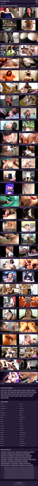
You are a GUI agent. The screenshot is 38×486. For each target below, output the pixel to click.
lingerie (5, 392)
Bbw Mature (21, 441)
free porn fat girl (22, 436)
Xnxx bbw (2, 430)
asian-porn (19, 390)
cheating (2, 390)
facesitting (33, 390)
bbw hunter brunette (18, 461)
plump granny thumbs (14, 465)
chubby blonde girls (29, 465)
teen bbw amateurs (10, 457)
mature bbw (21, 428)
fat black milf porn (22, 443)
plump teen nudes (27, 463)
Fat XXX (1, 410)
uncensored (15, 390)
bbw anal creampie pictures (5, 465)
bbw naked (21, 430)
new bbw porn (21, 445)
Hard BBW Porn (3, 415)
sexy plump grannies (17, 459)
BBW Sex (2, 421)
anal (26, 394)
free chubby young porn (26, 453)
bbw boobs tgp (25, 452)
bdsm (28, 392)
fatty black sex (31, 452)
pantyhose (10, 390)
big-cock (29, 394)
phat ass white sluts (4, 455)
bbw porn (21, 404)
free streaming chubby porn (5, 463)
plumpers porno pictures (20, 455)
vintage (22, 392)
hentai (21, 394)
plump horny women (14, 463)
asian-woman (3, 397)
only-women (28, 390)
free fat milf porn (22, 432)
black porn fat (2, 412)
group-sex (12, 392)
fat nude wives (10, 459)
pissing (20, 457)
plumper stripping (4, 459)
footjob (31, 392)
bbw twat (9, 452)
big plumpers (25, 461)
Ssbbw (1, 423)
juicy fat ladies (3, 457)
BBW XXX (2, 419)
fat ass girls (16, 457)
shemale (9, 394)
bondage (2, 394)
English (36, 1)
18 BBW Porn (21, 410)
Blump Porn (2, 428)
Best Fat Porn (2, 406)
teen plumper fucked (17, 453)
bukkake (23, 390)
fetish (7, 397)
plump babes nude (28, 455)
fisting (6, 394)
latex (25, 392)
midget (35, 392)
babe (24, 394)
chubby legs (21, 463)
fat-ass (17, 394)
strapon (13, 452)
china (8, 392)
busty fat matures (11, 461)
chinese (18, 392)
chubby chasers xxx (12, 455)
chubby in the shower (32, 459)
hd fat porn (21, 439)
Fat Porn (20, 423)
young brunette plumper (27, 457)
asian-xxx (13, 394)
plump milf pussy (22, 465)
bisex (33, 394)
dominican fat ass (25, 459)
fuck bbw (21, 425)
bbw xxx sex (21, 408)
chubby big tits (3, 453)
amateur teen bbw (10, 453)
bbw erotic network (19, 452)
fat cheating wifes (4, 452)
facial (2, 392)
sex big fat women (4, 461)
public (6, 390)
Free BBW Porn (3, 408)
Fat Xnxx (20, 406)
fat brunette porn (22, 434)
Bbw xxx (20, 421)
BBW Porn (2, 404)
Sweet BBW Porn (22, 417)
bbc (15, 392)
